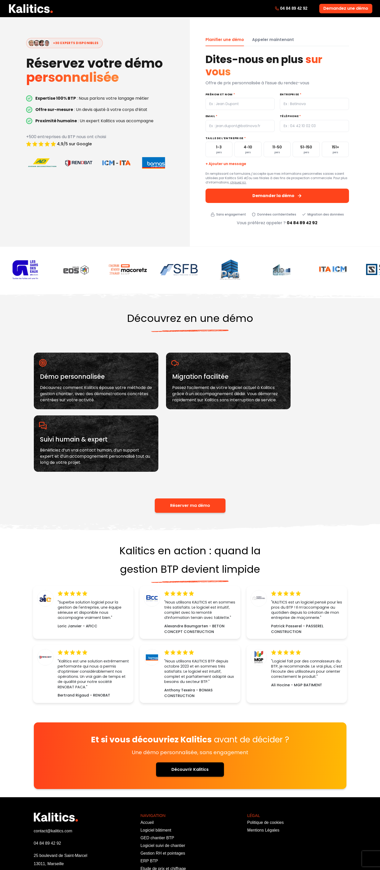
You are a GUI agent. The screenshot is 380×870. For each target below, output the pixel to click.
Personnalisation (155, 819)
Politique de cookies (265, 766)
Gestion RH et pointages (162, 796)
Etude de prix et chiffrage (163, 812)
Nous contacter (154, 835)
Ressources (151, 827)
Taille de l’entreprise (226, 138)
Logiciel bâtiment (155, 773)
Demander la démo (277, 196)
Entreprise (291, 94)
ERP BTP (149, 804)
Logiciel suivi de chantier (162, 789)
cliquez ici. (238, 182)
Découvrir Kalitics (190, 713)
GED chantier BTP (157, 781)
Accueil (147, 766)
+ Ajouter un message (226, 163)
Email (212, 116)
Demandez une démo (345, 8)
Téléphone (290, 116)
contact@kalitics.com (53, 774)
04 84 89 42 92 (293, 8)
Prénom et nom (220, 94)
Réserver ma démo (190, 449)
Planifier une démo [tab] (225, 39)
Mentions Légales (263, 773)
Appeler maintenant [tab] (273, 39)
